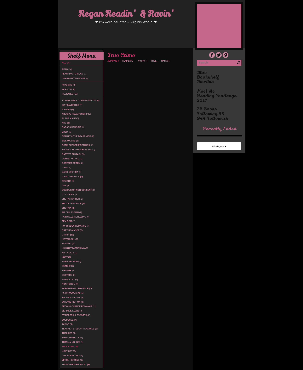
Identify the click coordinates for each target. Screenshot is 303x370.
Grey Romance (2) (72, 230)
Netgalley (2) (70, 279)
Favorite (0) (69, 85)
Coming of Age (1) (72, 158)
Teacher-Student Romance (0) (80, 329)
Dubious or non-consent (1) (78, 190)
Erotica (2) (68, 208)
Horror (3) (68, 243)
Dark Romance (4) (72, 176)
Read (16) (67, 69)
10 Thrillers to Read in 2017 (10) (80, 100)
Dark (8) (66, 167)
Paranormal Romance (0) (77, 288)
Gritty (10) (68, 235)
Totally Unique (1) (72, 342)
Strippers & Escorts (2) (76, 315)
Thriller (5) (69, 333)
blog (202, 72)
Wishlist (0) (68, 89)
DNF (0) (65, 185)
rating (165, 61)
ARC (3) (66, 123)
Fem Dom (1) (68, 221)
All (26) (66, 63)
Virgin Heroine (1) (72, 360)
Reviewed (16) (69, 94)
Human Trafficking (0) (75, 248)
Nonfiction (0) (70, 284)
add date (112, 61)
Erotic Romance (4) (73, 203)
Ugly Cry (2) (69, 351)
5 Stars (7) (68, 109)
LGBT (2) (66, 257)
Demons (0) (68, 181)
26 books (207, 109)
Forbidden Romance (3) (75, 226)
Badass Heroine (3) (73, 127)
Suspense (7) (69, 320)
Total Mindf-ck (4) (72, 337)
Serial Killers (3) (72, 311)
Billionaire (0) (70, 141)
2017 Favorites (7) (72, 105)
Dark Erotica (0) (71, 172)
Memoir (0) (68, 266)
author (142, 61)
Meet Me (206, 91)
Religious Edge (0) (72, 297)
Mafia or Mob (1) (71, 261)
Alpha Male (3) (70, 118)
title (154, 61)
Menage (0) (68, 270)
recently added (220, 129)
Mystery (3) (68, 275)
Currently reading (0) (75, 78)
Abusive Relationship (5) (76, 114)
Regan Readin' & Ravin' (126, 14)
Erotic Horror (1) (72, 199)
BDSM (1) (66, 132)
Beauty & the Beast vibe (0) (78, 136)
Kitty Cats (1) (69, 252)
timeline (205, 82)
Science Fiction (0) (72, 302)
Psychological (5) (72, 293)
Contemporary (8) (72, 163)
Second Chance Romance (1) (78, 306)
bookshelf (208, 77)
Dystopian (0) (69, 194)
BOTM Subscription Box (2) (77, 145)
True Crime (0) (70, 346)
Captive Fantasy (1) (73, 154)
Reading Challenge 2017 (217, 98)
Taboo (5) (67, 324)
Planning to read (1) (74, 74)
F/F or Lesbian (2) (72, 212)
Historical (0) (70, 239)
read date (127, 61)
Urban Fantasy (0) (72, 355)
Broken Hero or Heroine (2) (78, 149)
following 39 (211, 114)
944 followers (212, 118)
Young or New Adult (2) (76, 364)
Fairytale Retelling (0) (75, 217)
